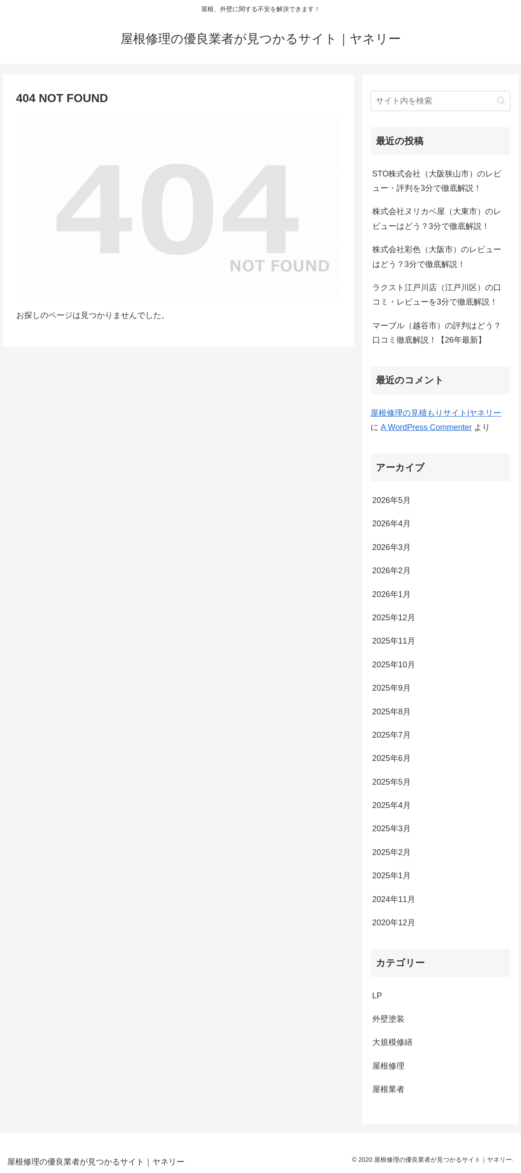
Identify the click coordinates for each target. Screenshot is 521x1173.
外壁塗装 (388, 1018)
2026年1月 (391, 594)
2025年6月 (391, 758)
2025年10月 (393, 664)
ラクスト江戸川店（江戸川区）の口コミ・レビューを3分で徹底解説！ (436, 294)
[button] (501, 100)
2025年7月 (391, 734)
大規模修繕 (392, 1042)
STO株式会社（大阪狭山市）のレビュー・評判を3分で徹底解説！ (437, 181)
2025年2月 (391, 852)
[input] (440, 101)
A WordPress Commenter (426, 427)
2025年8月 (391, 711)
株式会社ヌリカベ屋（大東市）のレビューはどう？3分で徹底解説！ (436, 218)
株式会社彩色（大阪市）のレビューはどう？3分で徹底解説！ (436, 256)
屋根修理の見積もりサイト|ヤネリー (436, 412)
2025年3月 (391, 828)
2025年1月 (391, 875)
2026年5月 (391, 500)
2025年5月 (391, 782)
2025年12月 (393, 617)
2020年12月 (393, 922)
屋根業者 (388, 1089)
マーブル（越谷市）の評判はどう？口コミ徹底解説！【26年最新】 (436, 332)
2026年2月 (391, 570)
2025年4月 (391, 805)
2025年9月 (391, 687)
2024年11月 (393, 899)
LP (377, 995)
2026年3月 (391, 547)
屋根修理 (388, 1065)
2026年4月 (391, 523)
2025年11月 (393, 640)
